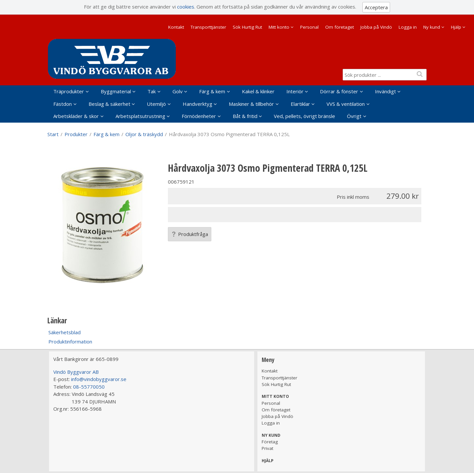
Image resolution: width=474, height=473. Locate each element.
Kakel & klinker (258, 91)
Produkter (76, 134)
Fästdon (62, 104)
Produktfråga (189, 234)
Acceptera (376, 7)
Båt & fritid (245, 116)
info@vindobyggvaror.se (98, 379)
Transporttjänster (208, 27)
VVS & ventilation (346, 104)
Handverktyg (197, 104)
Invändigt (385, 91)
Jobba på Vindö (376, 27)
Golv (177, 91)
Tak (151, 91)
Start (53, 134)
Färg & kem (212, 91)
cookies (185, 6)
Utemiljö (156, 104)
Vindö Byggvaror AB (76, 372)
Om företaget (339, 27)
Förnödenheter (199, 116)
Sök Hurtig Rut (247, 27)
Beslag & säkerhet (109, 104)
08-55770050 (89, 386)
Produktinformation (70, 341)
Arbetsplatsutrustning (140, 116)
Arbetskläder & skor (76, 116)
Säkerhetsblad (64, 332)
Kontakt (176, 27)
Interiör (294, 91)
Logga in (408, 27)
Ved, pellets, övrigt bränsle (304, 116)
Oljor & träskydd (144, 134)
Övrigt (354, 116)
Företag (270, 442)
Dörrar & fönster (339, 91)
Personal (309, 27)
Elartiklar (300, 104)
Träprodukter (68, 91)
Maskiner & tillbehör (251, 104)
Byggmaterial (116, 91)
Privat (267, 448)
